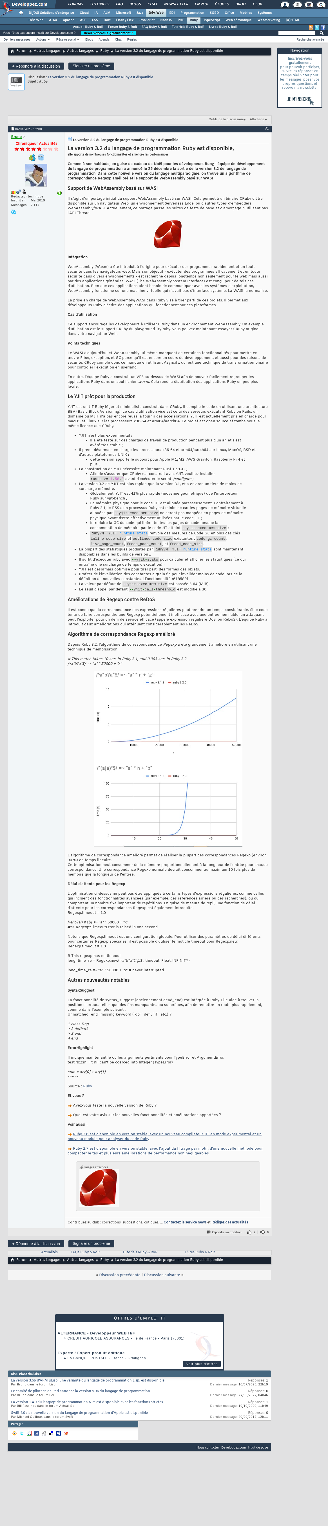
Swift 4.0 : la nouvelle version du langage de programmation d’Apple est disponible (79, 1421)
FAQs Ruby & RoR (85, 1261)
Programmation (192, 13)
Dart (107, 20)
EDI (172, 13)
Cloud (84, 13)
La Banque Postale (88, 1367)
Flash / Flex (124, 20)
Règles (132, 39)
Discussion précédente (119, 1283)
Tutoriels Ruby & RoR (188, 27)
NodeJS (166, 20)
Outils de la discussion (226, 119)
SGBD (214, 13)
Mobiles (246, 13)
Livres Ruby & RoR (223, 27)
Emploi (201, 4)
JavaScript (147, 20)
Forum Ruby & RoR (122, 27)
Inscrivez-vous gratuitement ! (108, 33)
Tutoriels (99, 4)
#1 (267, 128)
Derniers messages (17, 39)
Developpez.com (233, 1456)
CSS (95, 20)
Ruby (194, 20)
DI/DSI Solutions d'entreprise (51, 13)
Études (221, 4)
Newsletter (175, 4)
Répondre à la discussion (36, 66)
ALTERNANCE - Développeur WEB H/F (96, 1342)
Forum (21, 51)
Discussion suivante (162, 1283)
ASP (83, 20)
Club (257, 4)
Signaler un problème (91, 66)
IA (96, 13)
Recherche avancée (310, 39)
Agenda (104, 39)
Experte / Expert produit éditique (91, 1361)
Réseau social (66, 39)
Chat (152, 4)
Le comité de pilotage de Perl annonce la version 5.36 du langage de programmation (80, 1400)
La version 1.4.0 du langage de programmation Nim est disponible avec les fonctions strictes (87, 1411)
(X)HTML (293, 20)
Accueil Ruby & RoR (88, 27)
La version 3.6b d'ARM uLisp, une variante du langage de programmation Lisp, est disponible (87, 1389)
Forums (75, 4)
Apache (68, 20)
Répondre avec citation (224, 1241)
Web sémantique (239, 20)
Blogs (135, 4)
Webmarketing (268, 20)
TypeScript (211, 20)
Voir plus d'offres (202, 1372)
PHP (181, 20)
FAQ (119, 4)
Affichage (257, 119)
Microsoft (123, 13)
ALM (106, 13)
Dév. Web (156, 13)
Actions (41, 39)
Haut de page (258, 1456)
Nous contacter (208, 1456)
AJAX (53, 20)
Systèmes (265, 13)
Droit (240, 4)
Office (229, 13)
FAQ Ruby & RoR (154, 27)
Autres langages (47, 51)
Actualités (49, 1261)
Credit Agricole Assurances (99, 1347)
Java (140, 13)
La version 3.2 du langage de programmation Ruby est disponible (100, 77)
